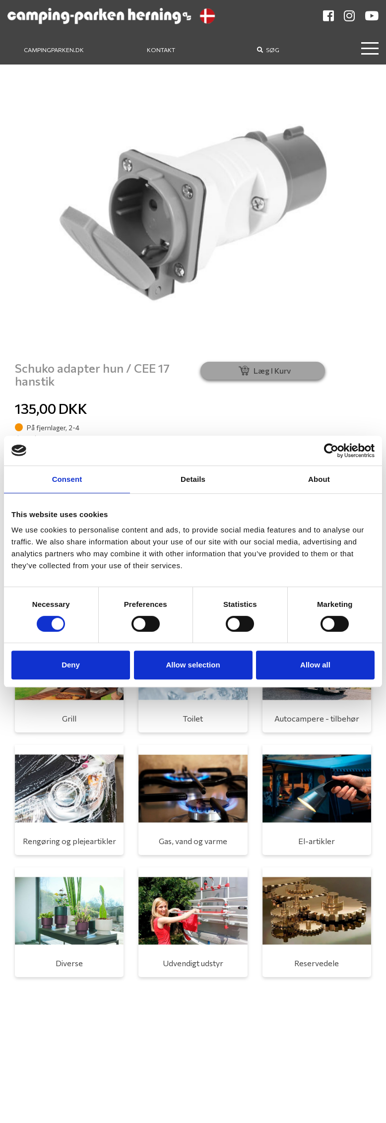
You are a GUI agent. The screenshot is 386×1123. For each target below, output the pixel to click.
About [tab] (319, 479)
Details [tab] (193, 479)
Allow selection (193, 665)
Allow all (315, 665)
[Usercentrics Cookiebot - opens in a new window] (331, 450)
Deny (71, 665)
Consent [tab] (67, 479)
